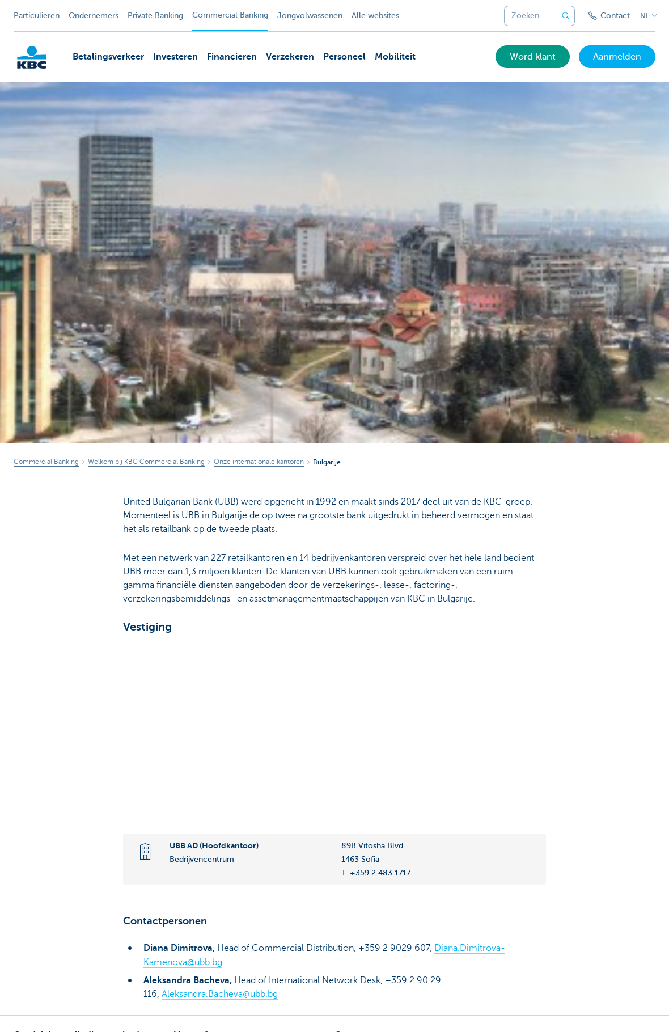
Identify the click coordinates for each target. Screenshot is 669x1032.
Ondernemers (93, 15)
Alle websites (375, 15)
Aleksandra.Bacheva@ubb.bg (220, 993)
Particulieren (37, 15)
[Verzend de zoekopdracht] (566, 16)
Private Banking (155, 15)
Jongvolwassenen (309, 15)
